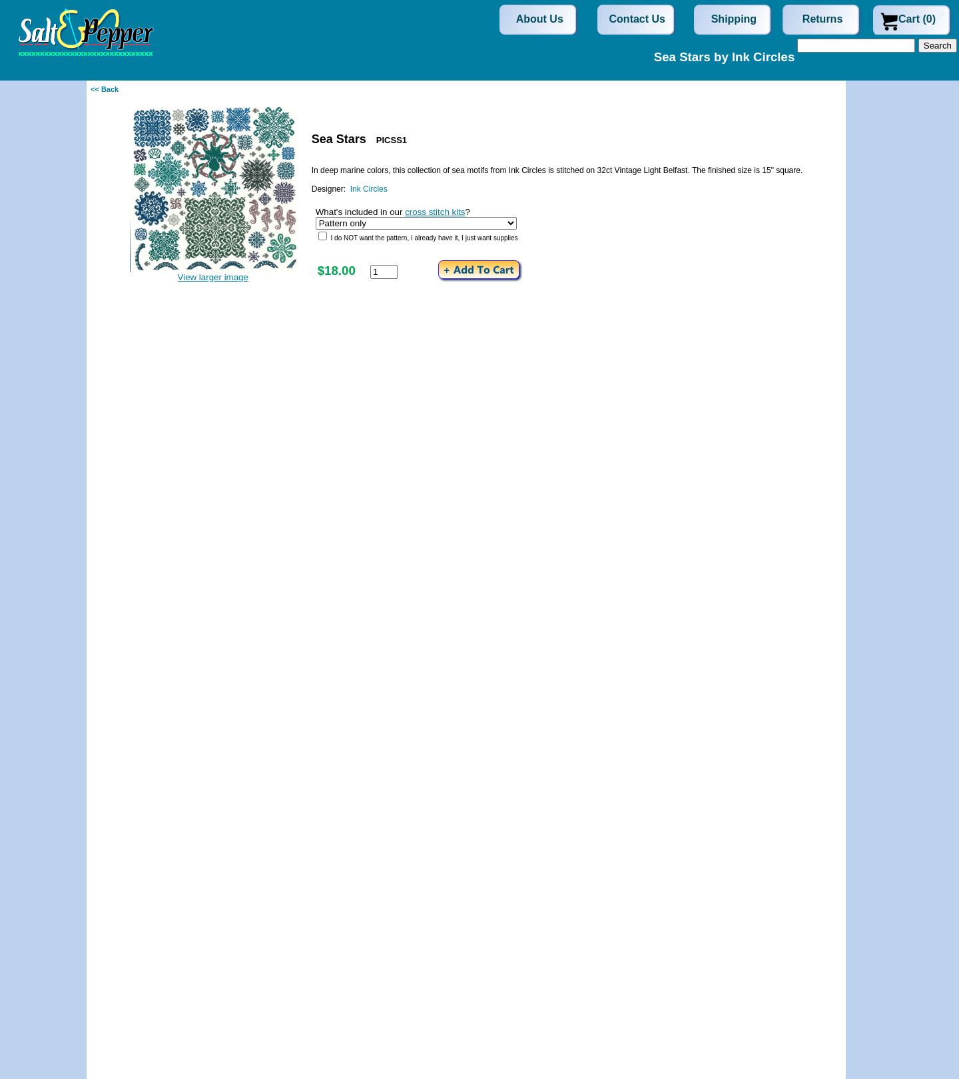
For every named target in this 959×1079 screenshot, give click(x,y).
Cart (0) (917, 19)
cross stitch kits (435, 212)
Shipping (734, 19)
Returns (822, 19)
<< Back (105, 89)
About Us (539, 19)
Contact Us (637, 19)
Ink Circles (369, 189)
